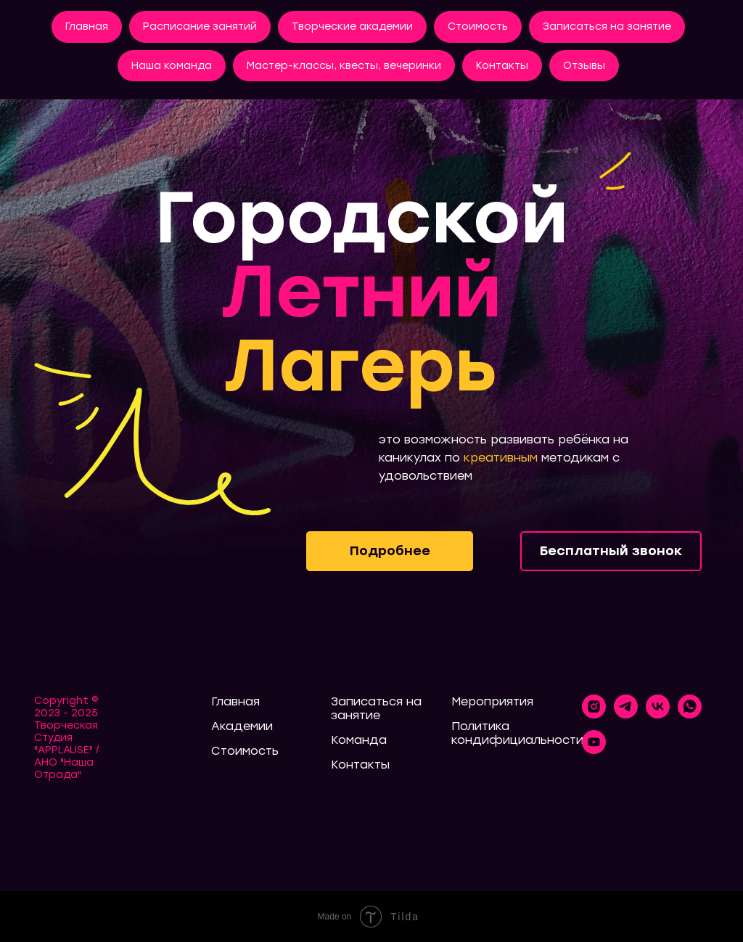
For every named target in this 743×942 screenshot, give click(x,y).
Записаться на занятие (607, 26)
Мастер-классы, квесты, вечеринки (344, 66)
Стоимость (478, 26)
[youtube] (594, 750)
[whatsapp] (690, 714)
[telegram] (626, 714)
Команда (359, 740)
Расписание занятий (200, 26)
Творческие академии (352, 26)
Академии (242, 726)
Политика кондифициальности (517, 733)
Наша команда (171, 66)
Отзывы (584, 66)
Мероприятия (492, 701)
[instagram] (594, 714)
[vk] (658, 714)
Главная (86, 26)
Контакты (502, 66)
